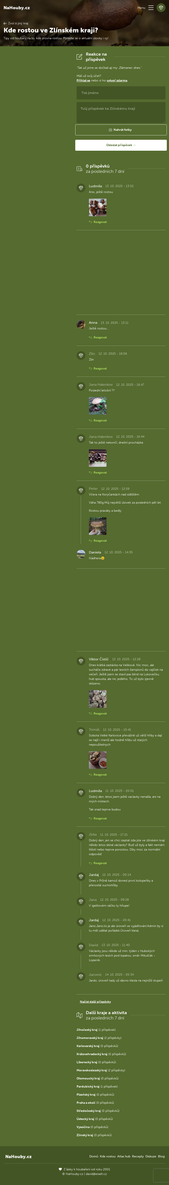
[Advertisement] (37, 117)
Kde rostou (108, 1156)
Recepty (138, 1156)
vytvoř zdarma (117, 80)
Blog (161, 1156)
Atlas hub (123, 1156)
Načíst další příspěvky (95, 1002)
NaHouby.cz (17, 7)
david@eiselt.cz (96, 1174)
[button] (151, 7)
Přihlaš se (83, 80)
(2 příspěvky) (99, 1038)
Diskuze (150, 1156)
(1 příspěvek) (96, 1030)
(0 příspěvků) (97, 1046)
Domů (93, 1156)
